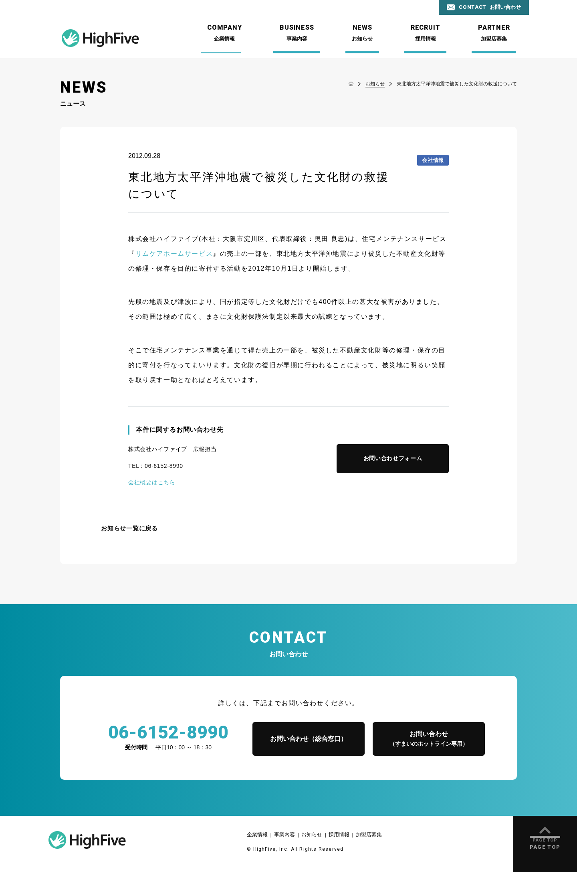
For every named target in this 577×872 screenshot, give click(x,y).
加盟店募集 (369, 835)
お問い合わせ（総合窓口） (308, 738)
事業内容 (284, 835)
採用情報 (339, 835)
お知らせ (311, 835)
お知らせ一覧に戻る (129, 528)
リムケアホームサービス (174, 253)
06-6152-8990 (164, 466)
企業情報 (257, 835)
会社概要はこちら (152, 482)
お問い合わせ (428, 739)
